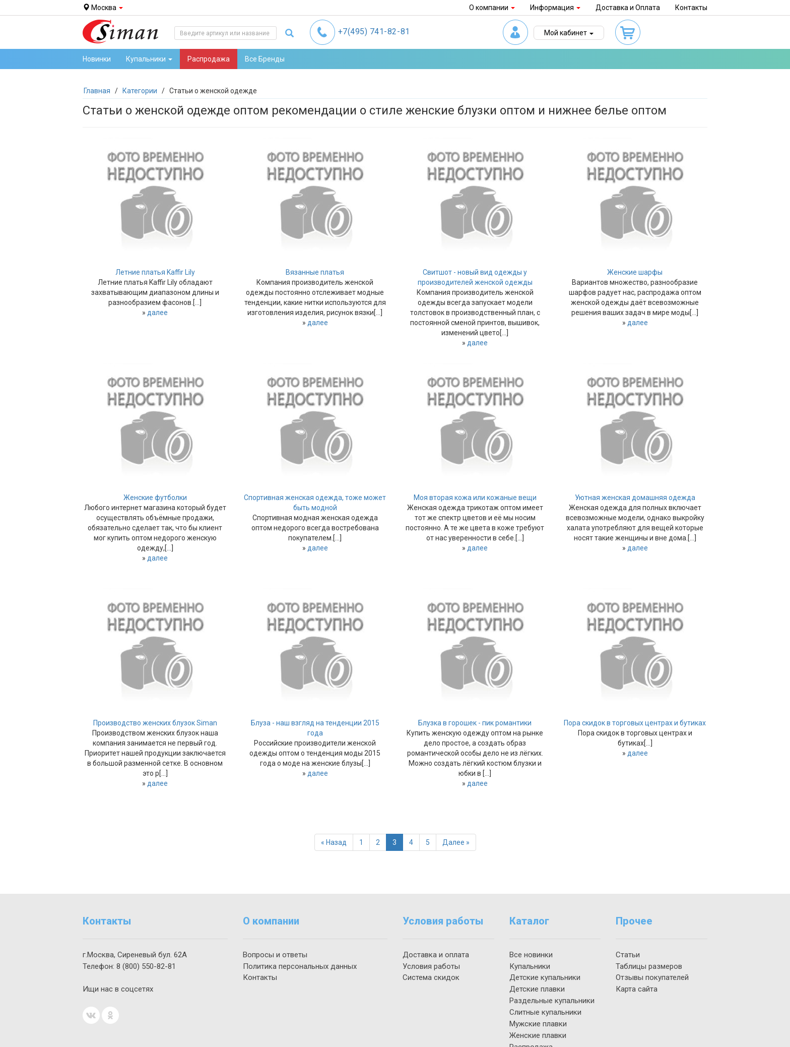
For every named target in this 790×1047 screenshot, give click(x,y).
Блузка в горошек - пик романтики (475, 723)
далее (157, 313)
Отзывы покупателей (652, 977)
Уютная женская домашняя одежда (635, 498)
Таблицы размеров (649, 966)
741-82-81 (374, 31)
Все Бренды (265, 59)
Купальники (529, 966)
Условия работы (431, 966)
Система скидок (431, 977)
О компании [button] (492, 8)
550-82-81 (146, 966)
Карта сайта (636, 989)
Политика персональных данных (300, 966)
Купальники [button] (149, 59)
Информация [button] (555, 8)
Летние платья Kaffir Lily (155, 272)
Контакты (691, 8)
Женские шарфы (635, 272)
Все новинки (531, 954)
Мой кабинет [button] (569, 33)
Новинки (97, 59)
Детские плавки (537, 989)
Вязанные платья (315, 272)
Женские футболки (155, 498)
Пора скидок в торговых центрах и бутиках (635, 723)
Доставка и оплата (436, 954)
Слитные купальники (545, 1012)
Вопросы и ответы (275, 954)
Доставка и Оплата (628, 8)
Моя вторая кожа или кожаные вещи (475, 498)
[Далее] (456, 842)
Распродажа (208, 59)
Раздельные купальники (552, 1000)
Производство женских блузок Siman (155, 723)
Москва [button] (103, 8)
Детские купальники (544, 977)
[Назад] (333, 842)
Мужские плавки (538, 1023)
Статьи (628, 954)
